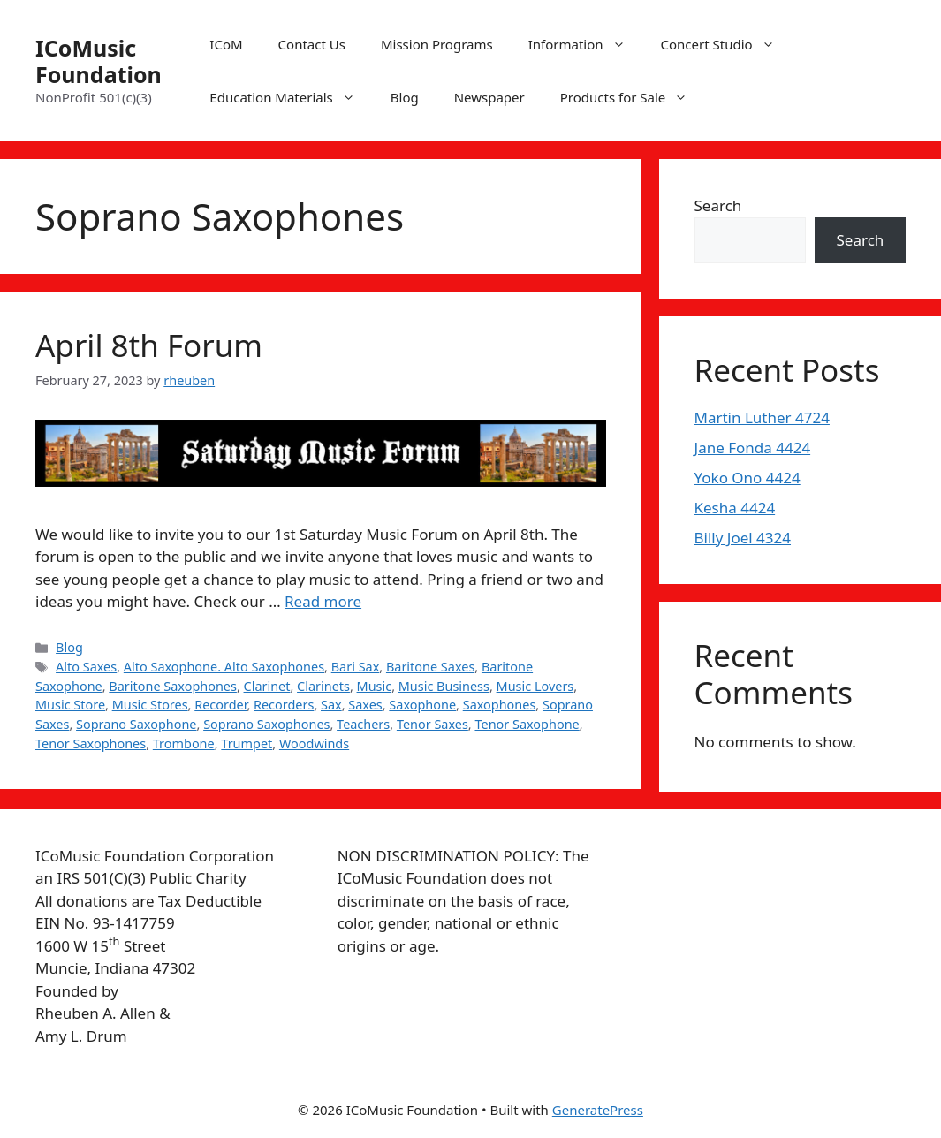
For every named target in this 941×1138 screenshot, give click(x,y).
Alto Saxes (86, 666)
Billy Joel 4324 (743, 537)
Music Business (443, 686)
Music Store (70, 704)
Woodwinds (314, 743)
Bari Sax (355, 666)
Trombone (184, 743)
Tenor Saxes (432, 724)
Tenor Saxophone (526, 724)
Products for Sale (633, 97)
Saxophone (422, 704)
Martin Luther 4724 (762, 417)
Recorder (220, 704)
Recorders (284, 704)
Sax (331, 704)
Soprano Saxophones (266, 724)
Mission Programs (437, 44)
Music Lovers (535, 686)
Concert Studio (727, 44)
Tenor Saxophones (90, 743)
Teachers (363, 724)
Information (585, 44)
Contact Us (311, 44)
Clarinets (323, 686)
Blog (405, 97)
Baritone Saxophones (173, 686)
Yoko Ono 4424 (747, 477)
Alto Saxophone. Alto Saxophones (224, 666)
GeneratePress (597, 1110)
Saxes (365, 704)
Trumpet (246, 743)
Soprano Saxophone (136, 724)
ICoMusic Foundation (98, 61)
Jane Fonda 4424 (752, 447)
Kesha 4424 (735, 507)
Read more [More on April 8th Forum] (323, 601)
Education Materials (290, 97)
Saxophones (499, 704)
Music (374, 686)
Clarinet (267, 686)
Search (718, 205)
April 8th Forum (148, 345)
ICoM (225, 44)
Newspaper (489, 97)
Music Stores (150, 704)
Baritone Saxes (430, 666)
